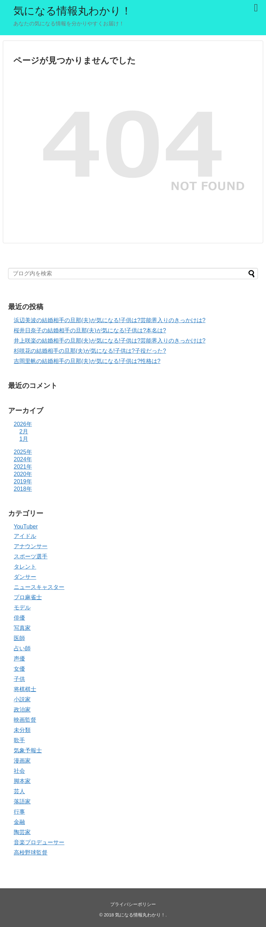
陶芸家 (22, 832)
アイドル (25, 536)
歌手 (19, 740)
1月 (23, 439)
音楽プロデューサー (39, 842)
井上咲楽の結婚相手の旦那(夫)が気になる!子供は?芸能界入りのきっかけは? (109, 341)
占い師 (22, 648)
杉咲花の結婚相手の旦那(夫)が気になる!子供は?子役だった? (90, 351)
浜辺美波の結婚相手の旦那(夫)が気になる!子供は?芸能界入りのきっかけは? (109, 320)
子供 (19, 679)
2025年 (23, 452)
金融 (19, 822)
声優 (19, 659)
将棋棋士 (25, 689)
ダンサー (25, 577)
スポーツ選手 (31, 556)
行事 (19, 812)
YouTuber (26, 527)
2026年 (23, 424)
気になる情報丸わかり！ (72, 11)
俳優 (19, 618)
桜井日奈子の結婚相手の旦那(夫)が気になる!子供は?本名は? (90, 330)
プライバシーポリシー (133, 904)
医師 (19, 638)
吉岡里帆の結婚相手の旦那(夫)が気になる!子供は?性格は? (87, 361)
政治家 (22, 710)
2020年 (23, 474)
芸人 (19, 791)
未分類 (22, 730)
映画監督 (25, 720)
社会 (19, 771)
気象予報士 (28, 750)
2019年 (23, 481)
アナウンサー (31, 546)
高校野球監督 (31, 853)
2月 (23, 431)
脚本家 (22, 781)
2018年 (23, 489)
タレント (25, 567)
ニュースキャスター (39, 587)
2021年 (23, 467)
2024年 (23, 459)
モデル (22, 607)
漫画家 (22, 761)
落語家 (22, 801)
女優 (19, 669)
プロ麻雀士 (28, 597)
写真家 (22, 628)
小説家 (22, 699)
